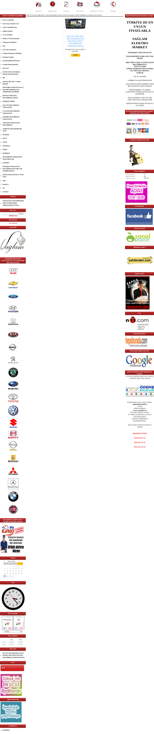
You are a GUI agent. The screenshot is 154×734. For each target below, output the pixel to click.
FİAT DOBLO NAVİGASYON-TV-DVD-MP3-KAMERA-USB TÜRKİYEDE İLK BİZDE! (13, 90)
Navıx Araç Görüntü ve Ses (11, 23)
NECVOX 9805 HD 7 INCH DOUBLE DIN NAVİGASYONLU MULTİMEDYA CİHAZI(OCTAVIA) (75, 41)
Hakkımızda (52, 11)
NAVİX (5, 142)
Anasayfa (39, 11)
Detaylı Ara (13, 216)
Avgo (4, 180)
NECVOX (6, 68)
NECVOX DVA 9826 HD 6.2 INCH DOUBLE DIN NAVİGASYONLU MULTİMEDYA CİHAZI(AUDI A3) (13, 655)
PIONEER (6, 134)
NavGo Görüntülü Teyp (10, 27)
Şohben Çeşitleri (7, 31)
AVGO (5, 138)
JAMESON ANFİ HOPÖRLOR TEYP (12, 130)
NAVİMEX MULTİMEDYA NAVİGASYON (11, 118)
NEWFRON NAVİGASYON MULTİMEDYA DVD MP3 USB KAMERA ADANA (12, 169)
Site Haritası (13, 223)
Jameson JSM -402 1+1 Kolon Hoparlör (11, 83)
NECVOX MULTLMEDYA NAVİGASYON (11, 106)
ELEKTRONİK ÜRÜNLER (11, 61)
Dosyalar (66, 11)
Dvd (4, 46)
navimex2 (5, 191)
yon (4, 188)
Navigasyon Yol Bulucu (10, 42)
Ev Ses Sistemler (8, 35)
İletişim (113, 11)
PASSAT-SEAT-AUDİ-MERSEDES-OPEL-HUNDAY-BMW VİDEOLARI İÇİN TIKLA (13, 203)
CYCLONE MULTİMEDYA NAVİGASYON (11, 112)
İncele (76, 55)
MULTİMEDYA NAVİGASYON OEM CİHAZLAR (12, 158)
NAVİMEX (6, 163)
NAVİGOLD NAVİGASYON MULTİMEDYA (11, 124)
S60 (4, 78)
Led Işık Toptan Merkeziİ (10, 64)
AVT (3, 668)
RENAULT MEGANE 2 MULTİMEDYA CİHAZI (10, 97)
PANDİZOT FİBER (9, 101)
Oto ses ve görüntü (8, 20)
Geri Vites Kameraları (9, 49)
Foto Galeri (80, 11)
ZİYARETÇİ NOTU (96, 11)
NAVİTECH (6, 146)
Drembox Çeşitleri (8, 57)
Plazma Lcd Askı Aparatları (11, 38)
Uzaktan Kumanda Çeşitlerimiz (12, 53)
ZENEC (5, 149)
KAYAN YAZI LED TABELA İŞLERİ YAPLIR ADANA (11, 73)
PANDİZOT (6, 153)
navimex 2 (6, 184)
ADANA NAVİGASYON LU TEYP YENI (13, 176)
